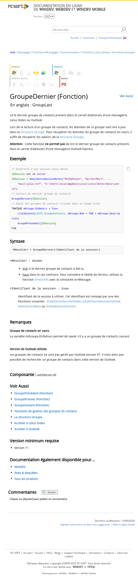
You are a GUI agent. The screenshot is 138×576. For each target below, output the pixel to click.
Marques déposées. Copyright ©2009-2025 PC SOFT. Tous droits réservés (69, 563)
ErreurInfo (42, 282)
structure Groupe (32, 132)
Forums (39, 553)
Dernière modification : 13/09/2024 (115, 523)
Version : (39, 16)
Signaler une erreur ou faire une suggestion (85, 527)
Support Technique (75, 553)
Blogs (58, 553)
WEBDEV (73, 573)
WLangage (23, 52)
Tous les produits (26, 481)
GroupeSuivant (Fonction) (31, 408)
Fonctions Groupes (123, 52)
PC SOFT (15, 553)
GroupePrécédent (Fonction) (33, 396)
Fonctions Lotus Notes (96, 52)
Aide (12, 52)
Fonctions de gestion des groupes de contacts (45, 414)
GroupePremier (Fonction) (32, 402)
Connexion (89, 37)
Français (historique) (110, 37)
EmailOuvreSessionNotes (64, 304)
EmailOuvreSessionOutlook (101, 304)
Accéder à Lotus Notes (29, 426)
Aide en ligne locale (124, 527)
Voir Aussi (126, 96)
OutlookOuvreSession (61, 309)
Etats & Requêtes (26, 475)
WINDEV (19, 469)
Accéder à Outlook (26, 432)
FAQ (49, 553)
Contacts (109, 553)
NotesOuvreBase (29, 309)
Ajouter (49, 495)
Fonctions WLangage (45, 52)
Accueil (75, 37)
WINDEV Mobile (88, 573)
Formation (95, 553)
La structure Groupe (28, 420)
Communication (70, 52)
